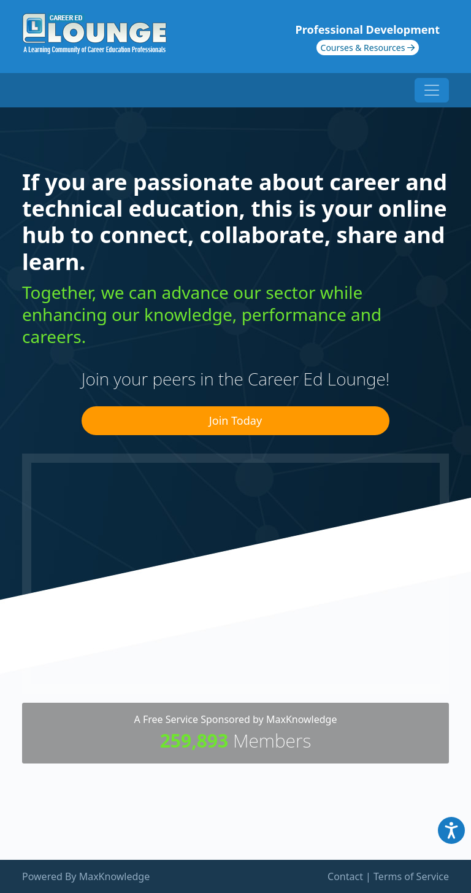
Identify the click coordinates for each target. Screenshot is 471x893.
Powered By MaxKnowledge (86, 876)
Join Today (235, 420)
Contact (345, 876)
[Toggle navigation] (432, 90)
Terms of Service (411, 876)
